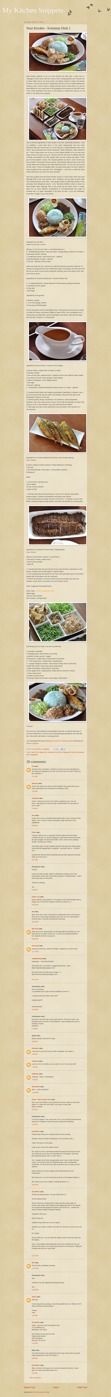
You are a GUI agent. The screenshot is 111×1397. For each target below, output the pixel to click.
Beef (33, 752)
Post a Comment (35, 1378)
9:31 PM (34, 1124)
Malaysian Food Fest (55, 752)
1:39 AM (34, 1029)
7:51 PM (34, 776)
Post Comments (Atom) (41, 1392)
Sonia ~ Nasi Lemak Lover (41, 1099)
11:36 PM (35, 1092)
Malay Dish (43, 752)
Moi (33, 1263)
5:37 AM (34, 1109)
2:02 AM (34, 1373)
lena (33, 815)
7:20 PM (34, 1315)
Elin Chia (35, 929)
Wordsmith (36, 1087)
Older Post (82, 1387)
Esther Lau (36, 897)
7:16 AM (34, 1080)
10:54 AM (35, 1185)
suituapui (35, 798)
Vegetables (34, 755)
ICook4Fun (36, 1131)
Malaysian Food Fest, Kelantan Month (60, 741)
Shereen (35, 783)
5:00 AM (34, 1054)
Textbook (35, 1061)
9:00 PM (34, 825)
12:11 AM (35, 979)
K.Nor (34, 832)
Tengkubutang (37, 958)
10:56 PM (35, 939)
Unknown (35, 946)
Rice (27, 755)
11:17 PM (35, 951)
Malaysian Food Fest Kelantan (73, 752)
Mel (33, 911)
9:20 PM (34, 890)
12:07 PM (35, 1268)
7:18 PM (34, 1343)
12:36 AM (35, 1009)
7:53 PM (34, 791)
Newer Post (29, 1387)
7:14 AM (34, 1067)
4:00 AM (34, 1358)
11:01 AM (35, 1256)
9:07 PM (34, 860)
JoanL (34, 1297)
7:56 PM (34, 808)
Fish (37, 752)
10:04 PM (35, 1290)
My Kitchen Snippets (32, 10)
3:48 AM (34, 1041)
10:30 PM (35, 905)
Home (56, 1387)
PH (33, 766)
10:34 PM (35, 922)
